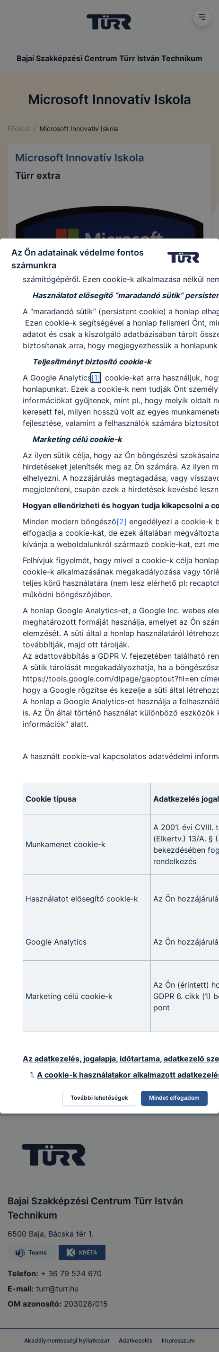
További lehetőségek (99, 1097)
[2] (121, 521)
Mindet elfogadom (174, 1097)
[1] (95, 377)
